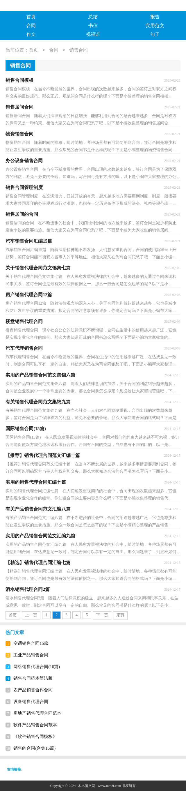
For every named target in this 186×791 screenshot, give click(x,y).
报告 (155, 16)
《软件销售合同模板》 (35, 736)
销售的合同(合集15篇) (34, 748)
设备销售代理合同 (30, 701)
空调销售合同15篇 (30, 643)
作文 (31, 34)
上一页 (31, 615)
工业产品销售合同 (30, 655)
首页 (31, 16)
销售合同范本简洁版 (33, 678)
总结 (93, 16)
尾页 (120, 615)
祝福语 (93, 34)
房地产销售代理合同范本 (37, 713)
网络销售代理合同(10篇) (36, 666)
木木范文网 (86, 786)
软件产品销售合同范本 (35, 725)
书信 (93, 25)
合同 (31, 25)
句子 (155, 34)
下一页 (102, 615)
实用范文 (155, 25)
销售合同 (78, 50)
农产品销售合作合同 (33, 690)
